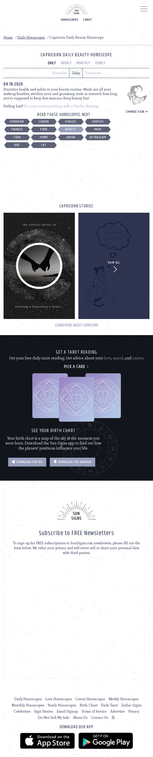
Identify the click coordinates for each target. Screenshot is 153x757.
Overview (17, 121)
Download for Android (72, 462)
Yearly (100, 63)
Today (76, 73)
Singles (70, 121)
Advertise (117, 711)
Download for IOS (27, 462)
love (107, 358)
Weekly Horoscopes (123, 699)
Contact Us (99, 717)
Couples (98, 121)
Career (44, 121)
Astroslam (97, 137)
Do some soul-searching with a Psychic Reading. (61, 106)
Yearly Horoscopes (62, 705)
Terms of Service (94, 711)
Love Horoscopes (58, 699)
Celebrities (22, 711)
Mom (97, 129)
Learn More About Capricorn (76, 325)
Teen (17, 137)
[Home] (77, 9)
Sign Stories (43, 711)
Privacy (133, 711)
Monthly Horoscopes (28, 705)
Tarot (87, 20)
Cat (44, 145)
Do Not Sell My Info (53, 717)
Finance (17, 129)
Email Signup (67, 711)
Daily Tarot (109, 705)
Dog (17, 145)
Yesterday (59, 73)
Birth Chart (88, 705)
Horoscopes (69, 20)
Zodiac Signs (131, 705)
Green (70, 137)
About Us (80, 717)
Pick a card (76, 366)
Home (8, 37)
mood (118, 358)
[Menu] (144, 10)
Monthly (83, 63)
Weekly (66, 63)
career (137, 358)
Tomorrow (93, 73)
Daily (52, 63)
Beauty (70, 129)
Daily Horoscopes (31, 37)
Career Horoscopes (90, 699)
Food (43, 129)
